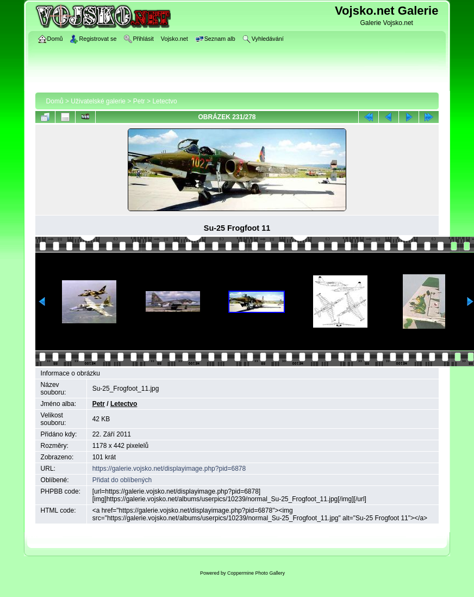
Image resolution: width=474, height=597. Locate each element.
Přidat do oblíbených (122, 480)
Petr (139, 101)
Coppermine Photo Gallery (256, 573)
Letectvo (164, 101)
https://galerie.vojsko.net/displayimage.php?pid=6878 (169, 468)
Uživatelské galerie (98, 101)
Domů (55, 101)
